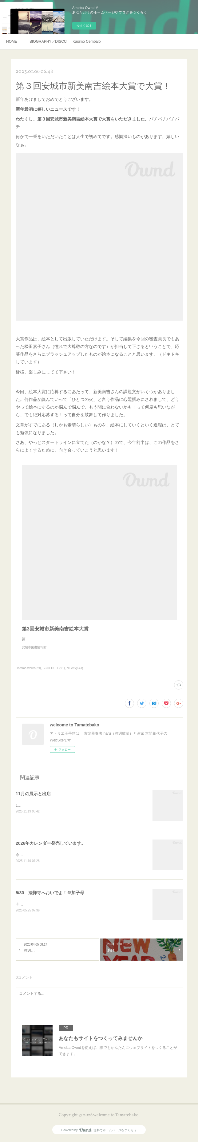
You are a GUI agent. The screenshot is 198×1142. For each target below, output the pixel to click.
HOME (11, 41)
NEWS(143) (75, 668)
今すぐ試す (84, 25)
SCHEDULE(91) (54, 668)
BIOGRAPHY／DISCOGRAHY (48, 41)
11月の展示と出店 (33, 793)
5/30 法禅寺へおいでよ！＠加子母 (50, 893)
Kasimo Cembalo (87, 41)
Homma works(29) (28, 668)
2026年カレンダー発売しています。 (50, 843)
